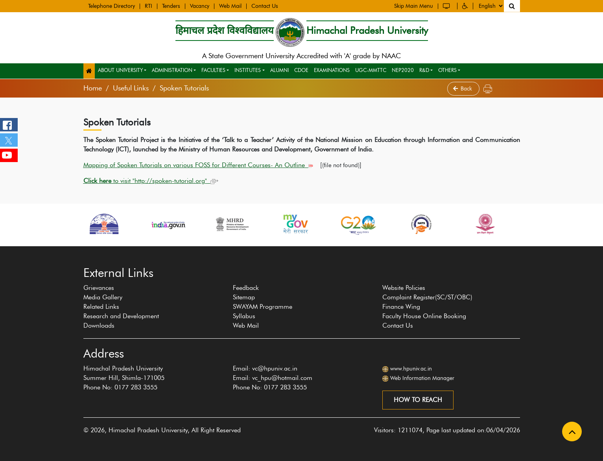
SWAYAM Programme (262, 306)
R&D (424, 70)
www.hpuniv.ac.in (411, 368)
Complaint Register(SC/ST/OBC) (427, 297)
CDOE (301, 70)
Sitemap (244, 297)
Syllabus (244, 316)
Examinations (332, 70)
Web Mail (230, 5)
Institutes (247, 70)
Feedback (246, 287)
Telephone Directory (111, 5)
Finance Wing (401, 306)
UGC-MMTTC (370, 70)
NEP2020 (403, 70)
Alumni (279, 70)
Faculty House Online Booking (424, 316)
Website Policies (403, 287)
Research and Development (121, 316)
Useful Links (131, 88)
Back (463, 88)
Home (92, 88)
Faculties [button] (213, 70)
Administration (172, 70)
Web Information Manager (422, 378)
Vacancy (199, 5)
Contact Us (264, 5)
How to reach (418, 400)
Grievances (98, 287)
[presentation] (79, 250)
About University (120, 70)
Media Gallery (102, 297)
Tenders (171, 5)
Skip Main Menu (413, 5)
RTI (148, 5)
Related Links (101, 306)
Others (447, 70)
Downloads (98, 325)
